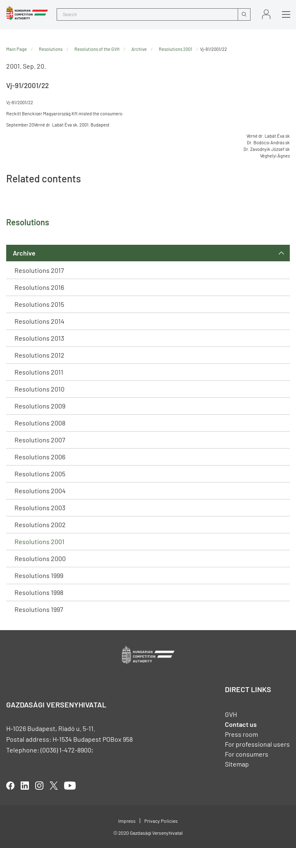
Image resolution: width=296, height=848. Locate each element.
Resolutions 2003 (39, 507)
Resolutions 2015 (39, 304)
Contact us (241, 724)
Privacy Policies (161, 821)
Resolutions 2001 (39, 541)
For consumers (246, 754)
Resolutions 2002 (40, 524)
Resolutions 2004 (40, 490)
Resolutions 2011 (38, 372)
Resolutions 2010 (39, 389)
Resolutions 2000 (40, 558)
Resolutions (50, 49)
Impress (127, 821)
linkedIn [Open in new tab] (25, 785)
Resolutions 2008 (39, 423)
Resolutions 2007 (39, 440)
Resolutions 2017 (39, 270)
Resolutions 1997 (38, 609)
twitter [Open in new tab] (54, 785)
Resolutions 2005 (39, 474)
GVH (231, 714)
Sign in (266, 14)
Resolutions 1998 (38, 592)
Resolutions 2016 (39, 287)
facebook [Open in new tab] (10, 785)
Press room (241, 734)
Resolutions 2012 (39, 355)
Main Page (16, 49)
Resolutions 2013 (39, 338)
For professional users (257, 744)
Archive (24, 253)
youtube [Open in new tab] (70, 785)
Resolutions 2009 (39, 406)
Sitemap (237, 764)
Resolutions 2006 (39, 457)
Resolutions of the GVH (96, 49)
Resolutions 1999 (38, 575)
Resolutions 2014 (39, 321)
